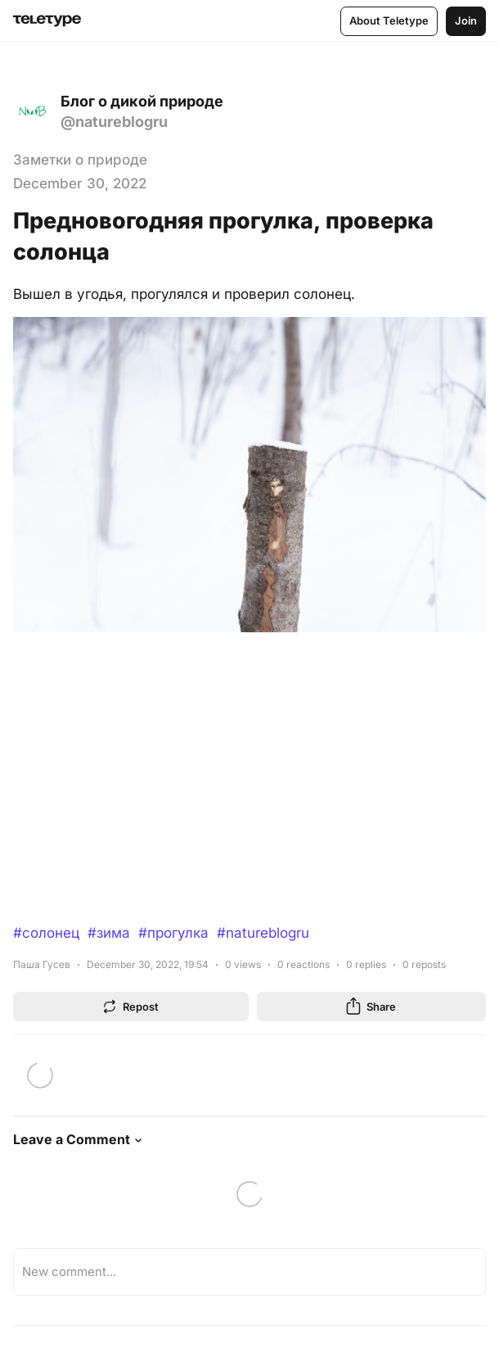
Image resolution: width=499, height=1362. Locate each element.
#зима (109, 933)
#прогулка (173, 933)
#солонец (46, 933)
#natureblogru (263, 933)
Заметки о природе (80, 160)
